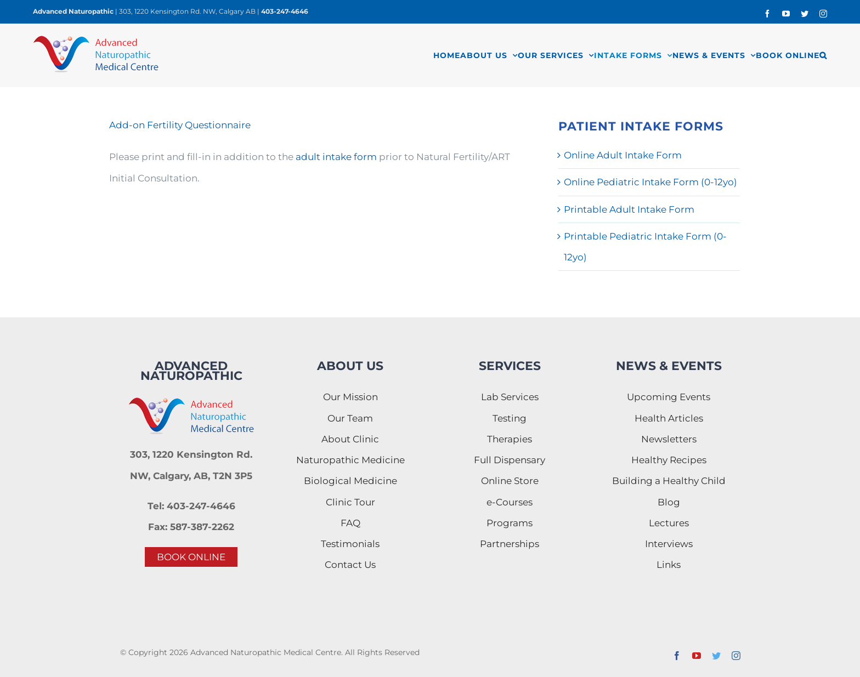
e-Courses (509, 502)
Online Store (510, 480)
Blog (669, 502)
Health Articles (669, 418)
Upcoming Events (668, 396)
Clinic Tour (350, 502)
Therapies (509, 439)
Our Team (350, 418)
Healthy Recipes (668, 459)
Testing (510, 418)
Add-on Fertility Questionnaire (180, 125)
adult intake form (336, 156)
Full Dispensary (509, 459)
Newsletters (669, 439)
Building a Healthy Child (669, 480)
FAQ (350, 522)
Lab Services (510, 396)
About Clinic (350, 439)
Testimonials (350, 543)
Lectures (669, 522)
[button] (823, 55)
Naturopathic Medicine (350, 459)
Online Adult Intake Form (623, 155)
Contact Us (350, 564)
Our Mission (350, 396)
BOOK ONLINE (191, 556)
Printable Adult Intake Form (629, 209)
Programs (509, 522)
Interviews (669, 543)
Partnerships (509, 543)
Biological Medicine (350, 480)
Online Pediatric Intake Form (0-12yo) (650, 182)
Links (669, 564)
